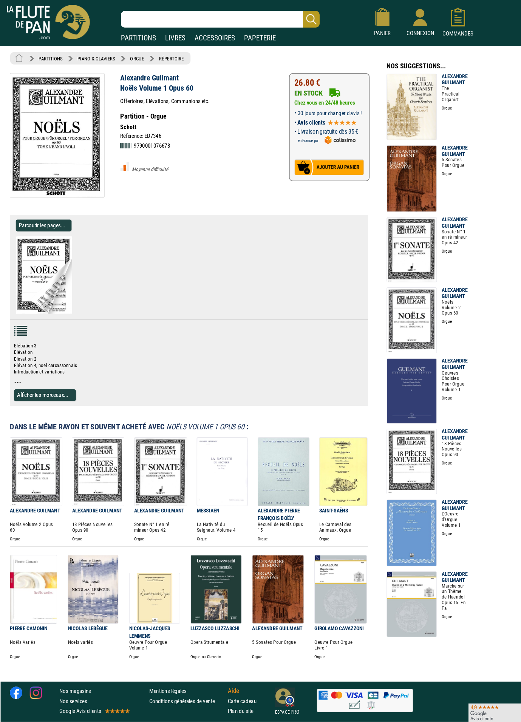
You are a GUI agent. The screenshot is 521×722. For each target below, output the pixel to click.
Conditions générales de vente (186, 701)
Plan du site (241, 711)
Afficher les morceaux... (42, 395)
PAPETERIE (260, 38)
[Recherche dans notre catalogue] (220, 19)
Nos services (73, 701)
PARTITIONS (138, 38)
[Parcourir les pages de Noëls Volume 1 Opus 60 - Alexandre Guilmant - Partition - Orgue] (75, 312)
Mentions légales (167, 691)
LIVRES (175, 38)
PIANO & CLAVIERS (96, 59)
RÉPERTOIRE (171, 59)
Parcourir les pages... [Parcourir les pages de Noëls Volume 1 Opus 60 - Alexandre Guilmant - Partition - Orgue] (42, 225)
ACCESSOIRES (215, 38)
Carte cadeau (242, 701)
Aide (233, 691)
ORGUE (137, 59)
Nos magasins (75, 691)
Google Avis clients (94, 711)
